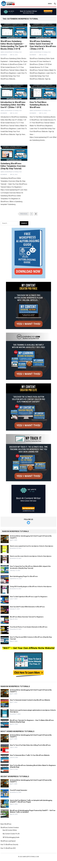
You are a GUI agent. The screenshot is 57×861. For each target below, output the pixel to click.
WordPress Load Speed (8, 841)
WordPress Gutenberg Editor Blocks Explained (14, 26)
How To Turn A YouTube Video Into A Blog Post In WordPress (30, 745)
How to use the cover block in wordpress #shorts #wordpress (30, 556)
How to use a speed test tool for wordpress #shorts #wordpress (31, 546)
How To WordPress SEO (8, 848)
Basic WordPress (6, 824)
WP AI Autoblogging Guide (11, 837)
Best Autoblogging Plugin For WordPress (24, 576)
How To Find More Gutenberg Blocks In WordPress (39, 104)
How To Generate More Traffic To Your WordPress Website (30, 755)
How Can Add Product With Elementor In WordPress (27, 607)
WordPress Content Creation (10, 827)
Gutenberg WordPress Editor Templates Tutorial (12, 148)
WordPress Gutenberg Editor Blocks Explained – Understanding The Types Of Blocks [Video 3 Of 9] (14, 45)
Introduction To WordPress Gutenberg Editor (11, 87)
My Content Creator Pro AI (11, 834)
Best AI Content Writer (10, 830)
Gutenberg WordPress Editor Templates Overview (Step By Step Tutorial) (13, 166)
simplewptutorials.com (31, 856)
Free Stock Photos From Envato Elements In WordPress (28, 627)
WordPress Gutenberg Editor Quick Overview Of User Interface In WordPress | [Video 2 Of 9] (43, 45)
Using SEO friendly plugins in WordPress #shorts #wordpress (31, 586)
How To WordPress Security (9, 844)
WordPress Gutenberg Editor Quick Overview (42, 26)
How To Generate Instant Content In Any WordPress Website (30, 700)
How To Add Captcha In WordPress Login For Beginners (28, 596)
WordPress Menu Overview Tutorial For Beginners (27, 617)
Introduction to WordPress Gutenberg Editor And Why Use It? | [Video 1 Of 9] (13, 104)
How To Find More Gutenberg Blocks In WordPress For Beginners (43, 87)
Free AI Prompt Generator (18, 790)
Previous (23, 214)
